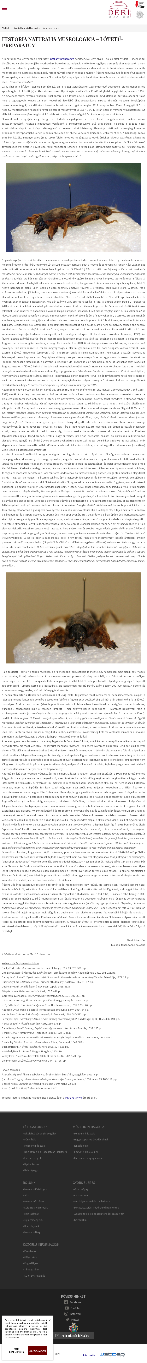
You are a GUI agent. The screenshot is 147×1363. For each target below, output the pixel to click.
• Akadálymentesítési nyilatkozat (92, 1201)
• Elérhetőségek (32, 1158)
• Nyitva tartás (31, 1164)
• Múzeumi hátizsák (34, 1145)
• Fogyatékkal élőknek (85, 1152)
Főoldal (5, 28)
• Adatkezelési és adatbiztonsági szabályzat (98, 1213)
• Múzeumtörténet (33, 1201)
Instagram (75, 1314)
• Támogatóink (31, 1269)
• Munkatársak (31, 1213)
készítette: (89, 1355)
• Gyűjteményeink (33, 1220)
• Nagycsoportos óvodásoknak (91, 1139)
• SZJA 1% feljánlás (34, 1275)
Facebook (75, 1302)
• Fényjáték (29, 1139)
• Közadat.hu (80, 1220)
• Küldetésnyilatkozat (35, 1207)
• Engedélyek (30, 1263)
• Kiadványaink (31, 1226)
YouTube (75, 1308)
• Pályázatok (30, 1257)
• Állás (26, 1195)
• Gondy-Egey (80, 1189)
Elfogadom (37, 1350)
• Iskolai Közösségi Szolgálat (39, 1133)
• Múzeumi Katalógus (35, 1189)
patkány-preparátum (62, 59)
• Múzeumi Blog (31, 1232)
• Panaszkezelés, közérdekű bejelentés (96, 1207)
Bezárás (47, 1321)
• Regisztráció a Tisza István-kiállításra (45, 1152)
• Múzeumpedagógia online (88, 1158)
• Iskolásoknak (81, 1145)
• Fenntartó (29, 1251)
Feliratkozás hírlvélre (75, 1336)
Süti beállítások (16, 1350)
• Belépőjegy (30, 1170)
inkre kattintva (73, 1097)
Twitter (75, 1319)
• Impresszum (81, 1195)
